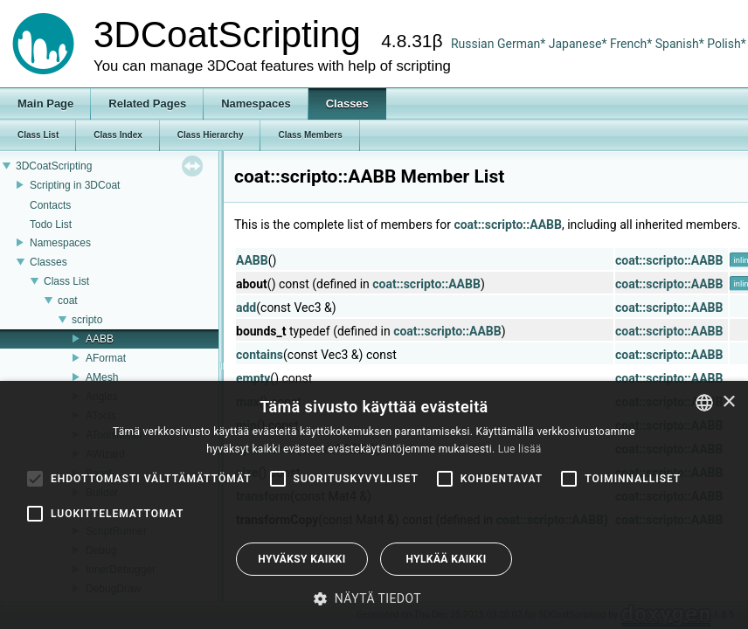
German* (523, 44)
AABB (100, 339)
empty (253, 378)
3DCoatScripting (54, 166)
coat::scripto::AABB (508, 225)
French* (632, 44)
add (246, 307)
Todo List (51, 224)
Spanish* (679, 44)
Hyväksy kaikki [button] (301, 559)
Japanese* (579, 44)
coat (68, 300)
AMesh (102, 377)
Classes (48, 262)
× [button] (728, 402)
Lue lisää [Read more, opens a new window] (520, 449)
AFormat (106, 358)
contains (259, 355)
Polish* (726, 44)
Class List (66, 281)
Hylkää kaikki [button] (445, 559)
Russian (473, 44)
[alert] (374, 505)
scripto (87, 320)
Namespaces (60, 243)
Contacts (50, 205)
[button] (374, 598)
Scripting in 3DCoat (75, 185)
